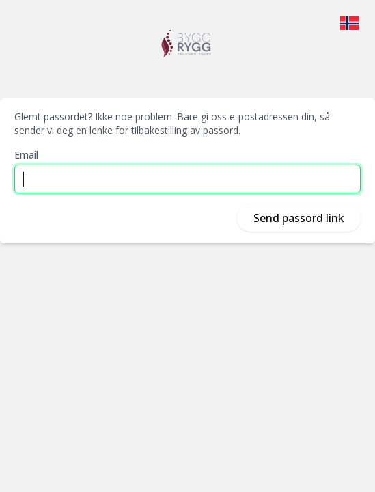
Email (26, 154)
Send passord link (298, 218)
